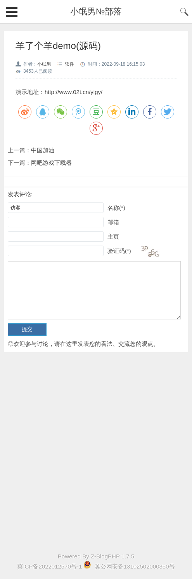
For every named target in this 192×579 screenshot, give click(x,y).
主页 (113, 236)
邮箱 (113, 222)
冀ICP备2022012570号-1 (49, 566)
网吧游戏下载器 (51, 162)
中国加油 (42, 150)
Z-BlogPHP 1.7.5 (112, 556)
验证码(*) (119, 251)
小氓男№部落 (96, 11)
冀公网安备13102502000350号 (134, 566)
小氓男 (44, 64)
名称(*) (116, 207)
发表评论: (20, 194)
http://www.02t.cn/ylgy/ (73, 92)
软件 (69, 64)
